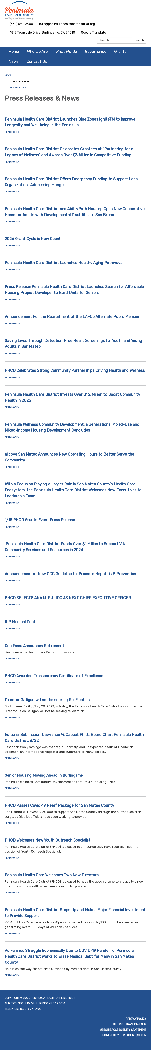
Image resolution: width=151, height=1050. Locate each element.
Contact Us (37, 61)
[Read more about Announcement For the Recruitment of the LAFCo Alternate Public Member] (75, 320)
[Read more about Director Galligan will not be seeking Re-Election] (75, 708)
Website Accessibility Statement (123, 1030)
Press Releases (19, 81)
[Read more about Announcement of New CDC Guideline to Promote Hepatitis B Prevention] (75, 577)
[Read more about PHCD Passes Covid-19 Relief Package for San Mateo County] (75, 813)
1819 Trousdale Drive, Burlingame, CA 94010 (42, 32)
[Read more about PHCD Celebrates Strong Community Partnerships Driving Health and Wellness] (75, 373)
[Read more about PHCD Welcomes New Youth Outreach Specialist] (75, 848)
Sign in (141, 1035)
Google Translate (93, 32)
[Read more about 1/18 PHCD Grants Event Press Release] (75, 523)
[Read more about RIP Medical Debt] (75, 625)
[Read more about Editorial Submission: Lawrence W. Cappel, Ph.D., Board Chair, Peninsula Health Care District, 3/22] (75, 746)
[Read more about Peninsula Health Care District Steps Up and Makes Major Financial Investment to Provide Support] (75, 921)
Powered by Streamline (118, 1035)
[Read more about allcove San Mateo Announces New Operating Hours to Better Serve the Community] (75, 460)
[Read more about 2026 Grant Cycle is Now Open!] (75, 242)
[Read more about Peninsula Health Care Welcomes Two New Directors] (75, 883)
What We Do (66, 51)
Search (139, 40)
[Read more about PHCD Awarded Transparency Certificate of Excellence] (75, 679)
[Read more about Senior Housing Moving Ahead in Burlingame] (75, 781)
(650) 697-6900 (21, 24)
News (14, 61)
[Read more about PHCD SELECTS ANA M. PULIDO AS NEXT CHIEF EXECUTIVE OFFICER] (75, 601)
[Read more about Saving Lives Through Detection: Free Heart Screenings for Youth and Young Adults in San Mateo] (75, 346)
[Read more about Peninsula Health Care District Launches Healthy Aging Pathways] (75, 266)
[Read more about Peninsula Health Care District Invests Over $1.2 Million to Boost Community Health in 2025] (75, 400)
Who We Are (37, 51)
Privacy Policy (136, 1019)
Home (14, 51)
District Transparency (129, 1024)
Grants (120, 51)
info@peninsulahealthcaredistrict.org (67, 24)
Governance (95, 51)
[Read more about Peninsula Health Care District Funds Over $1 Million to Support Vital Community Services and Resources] (75, 550)
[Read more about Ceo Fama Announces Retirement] (75, 652)
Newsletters (18, 87)
